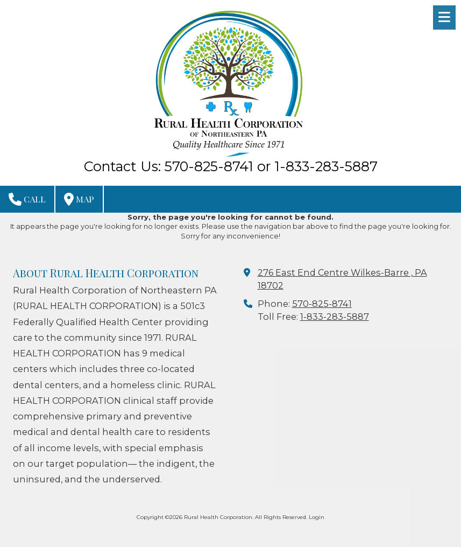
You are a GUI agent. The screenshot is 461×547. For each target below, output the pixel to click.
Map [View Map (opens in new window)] (79, 199)
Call (27, 199)
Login (316, 517)
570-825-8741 (322, 303)
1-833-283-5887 (334, 316)
